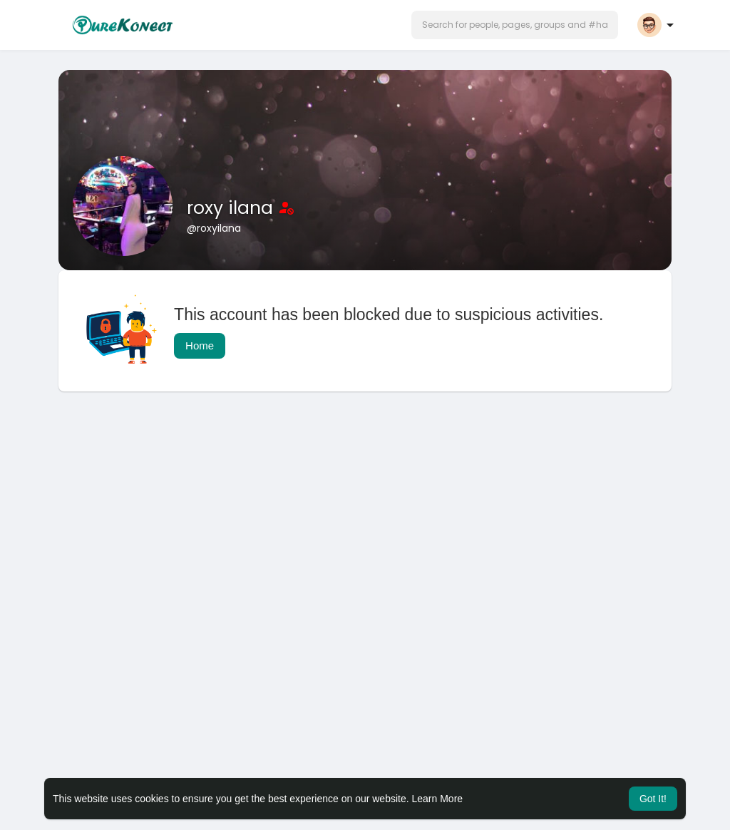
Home (199, 345)
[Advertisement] (365, 516)
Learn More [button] (437, 798)
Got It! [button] (653, 798)
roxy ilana (232, 207)
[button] (514, 25)
